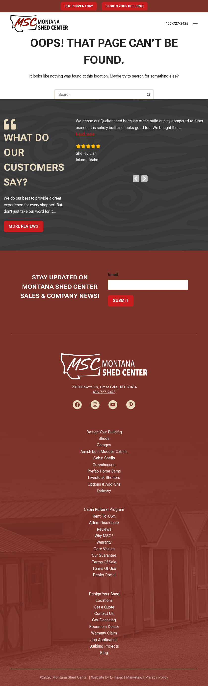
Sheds (104, 438)
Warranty (104, 542)
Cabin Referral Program (104, 509)
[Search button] (149, 94)
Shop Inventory (78, 6)
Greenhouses (104, 464)
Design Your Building (124, 6)
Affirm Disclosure (104, 522)
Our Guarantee (104, 555)
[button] (89, 134)
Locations (104, 600)
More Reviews (23, 226)
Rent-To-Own (104, 516)
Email (113, 274)
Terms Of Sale (104, 562)
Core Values (104, 549)
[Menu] (195, 23)
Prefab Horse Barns (104, 471)
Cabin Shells (104, 458)
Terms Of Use (104, 568)
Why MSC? (104, 535)
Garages (104, 445)
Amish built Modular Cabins (104, 451)
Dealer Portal (104, 575)
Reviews (104, 529)
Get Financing (104, 620)
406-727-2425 (176, 24)
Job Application (104, 639)
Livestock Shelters (104, 477)
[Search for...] (99, 94)
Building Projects (104, 646)
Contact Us (104, 613)
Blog (104, 652)
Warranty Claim (104, 633)
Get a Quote (104, 607)
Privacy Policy (156, 677)
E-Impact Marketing (126, 677)
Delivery (104, 490)
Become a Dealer (104, 626)
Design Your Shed (104, 594)
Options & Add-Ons (104, 484)
